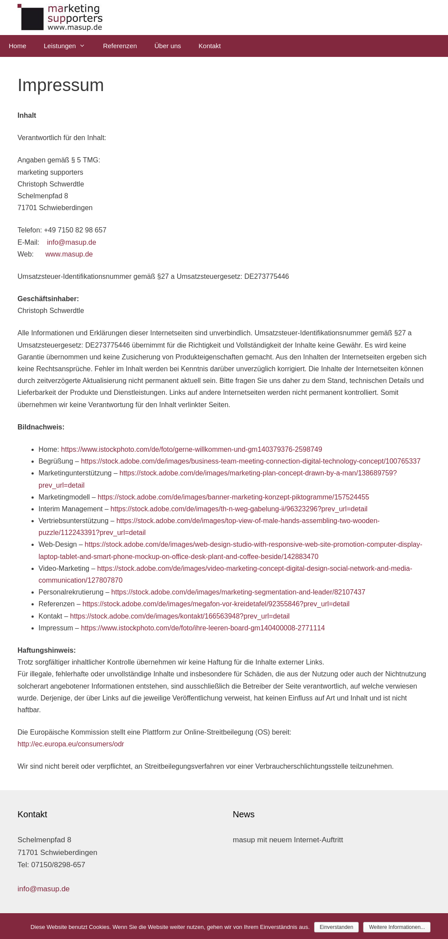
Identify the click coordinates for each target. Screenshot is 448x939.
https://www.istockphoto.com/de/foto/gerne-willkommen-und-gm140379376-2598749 (191, 449)
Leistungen (69, 46)
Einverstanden (337, 927)
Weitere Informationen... (397, 927)
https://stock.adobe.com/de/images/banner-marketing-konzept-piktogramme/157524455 (233, 497)
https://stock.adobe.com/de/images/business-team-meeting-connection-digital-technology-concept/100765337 (250, 461)
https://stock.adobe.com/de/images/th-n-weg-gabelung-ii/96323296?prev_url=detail (239, 509)
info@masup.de (71, 242)
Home (17, 45)
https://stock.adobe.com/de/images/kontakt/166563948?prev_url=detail (180, 616)
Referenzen (120, 45)
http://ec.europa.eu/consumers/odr (71, 744)
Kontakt (210, 45)
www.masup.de (69, 254)
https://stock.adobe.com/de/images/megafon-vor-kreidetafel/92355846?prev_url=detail (216, 604)
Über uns (167, 45)
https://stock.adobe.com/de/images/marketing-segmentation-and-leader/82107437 (238, 592)
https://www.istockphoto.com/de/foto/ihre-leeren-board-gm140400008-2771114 (203, 628)
